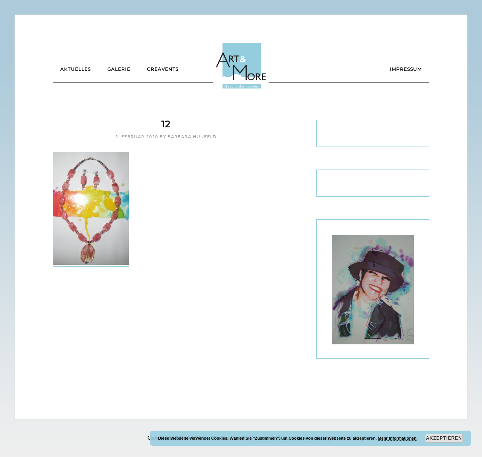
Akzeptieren (444, 438)
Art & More (241, 66)
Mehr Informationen (397, 438)
